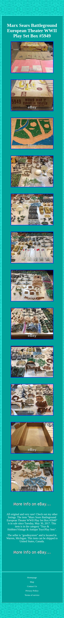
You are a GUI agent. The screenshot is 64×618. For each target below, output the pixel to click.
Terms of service (32, 595)
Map (32, 582)
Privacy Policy (31, 590)
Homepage (32, 577)
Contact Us (32, 586)
